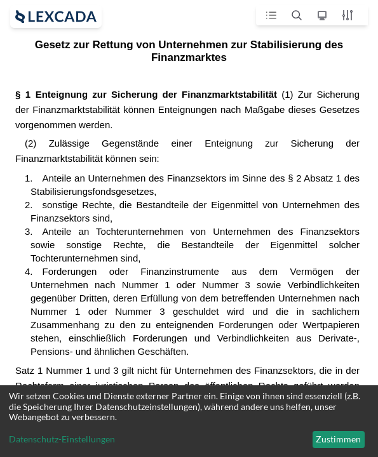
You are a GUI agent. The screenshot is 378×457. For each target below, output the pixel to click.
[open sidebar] (56, 16)
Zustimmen (338, 439)
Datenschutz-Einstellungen (62, 439)
